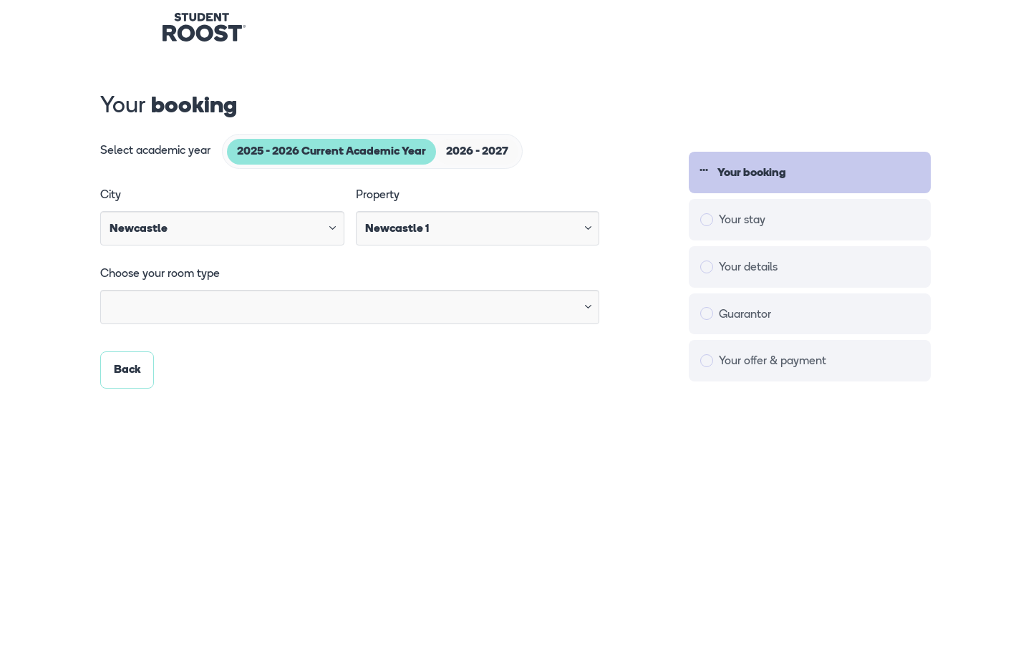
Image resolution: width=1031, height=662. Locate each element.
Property (378, 195)
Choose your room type (160, 274)
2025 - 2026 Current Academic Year (331, 151)
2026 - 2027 (477, 151)
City (110, 195)
